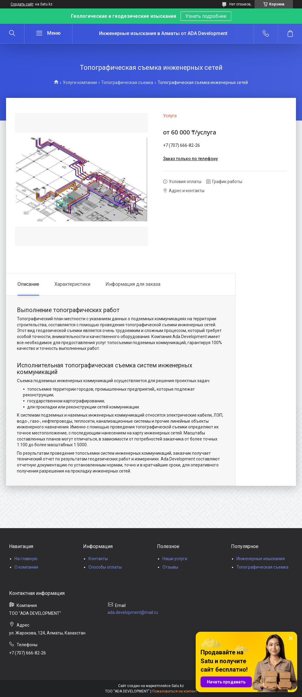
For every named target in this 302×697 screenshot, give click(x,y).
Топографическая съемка (127, 82)
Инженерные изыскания (260, 558)
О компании (26, 567)
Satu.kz (178, 686)
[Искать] (12, 33)
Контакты (98, 558)
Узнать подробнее (205, 16)
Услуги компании (80, 82)
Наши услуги (174, 558)
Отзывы (170, 567)
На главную (25, 558)
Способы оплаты (105, 567)
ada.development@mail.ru (133, 612)
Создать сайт (22, 4)
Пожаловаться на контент (174, 691)
